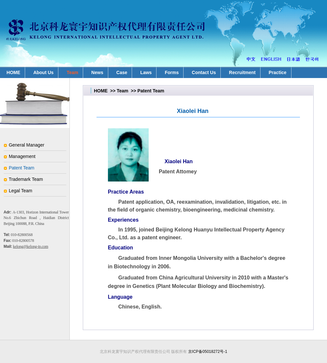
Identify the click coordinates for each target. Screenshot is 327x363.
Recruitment (242, 72)
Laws (146, 72)
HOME (101, 90)
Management (22, 156)
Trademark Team (26, 179)
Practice (277, 72)
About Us (43, 72)
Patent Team (21, 167)
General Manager (26, 145)
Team (72, 72)
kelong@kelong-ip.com (30, 246)
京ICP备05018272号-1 (207, 351)
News (97, 72)
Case (121, 72)
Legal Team (20, 190)
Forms (172, 72)
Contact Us (204, 72)
